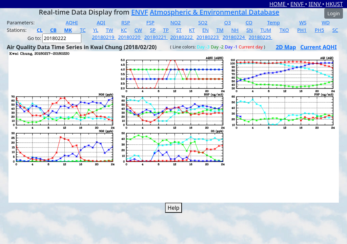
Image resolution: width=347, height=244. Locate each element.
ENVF (297, 4)
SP (153, 30)
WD (326, 22)
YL (96, 30)
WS (302, 22)
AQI (101, 22)
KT (192, 30)
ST (179, 30)
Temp (273, 22)
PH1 (302, 30)
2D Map (286, 47)
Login (333, 13)
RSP (125, 22)
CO (249, 22)
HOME (278, 4)
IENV (315, 4)
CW (138, 30)
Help (174, 207)
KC (124, 30)
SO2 (202, 22)
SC (335, 30)
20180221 (156, 37)
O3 (227, 22)
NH (235, 30)
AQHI (72, 22)
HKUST (334, 4)
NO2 (175, 22)
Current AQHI (318, 47)
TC (83, 30)
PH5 (319, 30)
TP (166, 30)
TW (109, 30)
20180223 (208, 37)
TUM (265, 30)
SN (249, 30)
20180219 (104, 37)
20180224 (234, 37)
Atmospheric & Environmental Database (214, 12)
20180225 (260, 37)
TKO (284, 30)
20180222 (182, 37)
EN (205, 30)
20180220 (130, 37)
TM (219, 30)
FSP (150, 22)
